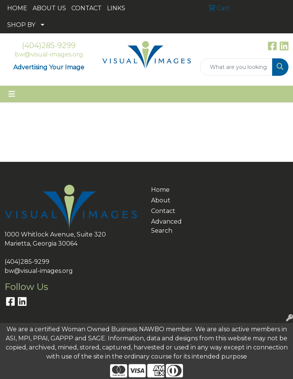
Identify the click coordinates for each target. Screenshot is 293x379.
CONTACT (86, 8)
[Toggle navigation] (12, 94)
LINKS (116, 8)
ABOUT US (49, 8)
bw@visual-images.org (49, 54)
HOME (17, 8)
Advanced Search (165, 226)
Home (160, 189)
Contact (163, 211)
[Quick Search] (236, 67)
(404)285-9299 (49, 45)
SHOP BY (21, 24)
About (160, 200)
